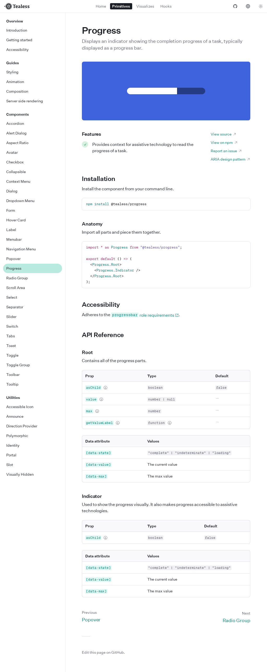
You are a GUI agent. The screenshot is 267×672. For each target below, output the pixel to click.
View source (223, 134)
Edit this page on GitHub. (103, 652)
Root (90, 352)
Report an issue (226, 151)
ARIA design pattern (230, 159)
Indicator (95, 496)
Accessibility (104, 304)
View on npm (224, 142)
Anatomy (95, 224)
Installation (101, 178)
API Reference (106, 335)
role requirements (145, 315)
